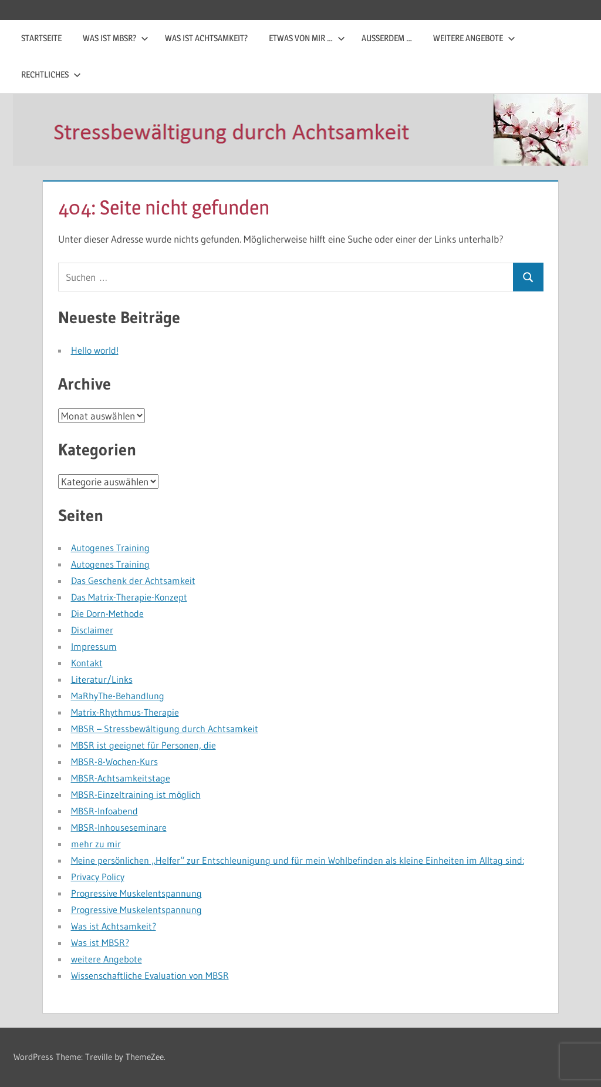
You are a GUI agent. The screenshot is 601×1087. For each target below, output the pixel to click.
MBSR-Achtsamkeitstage (120, 778)
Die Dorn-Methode (107, 613)
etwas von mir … (307, 37)
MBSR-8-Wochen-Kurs (114, 761)
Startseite (41, 37)
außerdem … (387, 37)
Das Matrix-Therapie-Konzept (129, 597)
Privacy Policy (97, 877)
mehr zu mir (96, 844)
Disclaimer (92, 630)
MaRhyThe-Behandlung (117, 696)
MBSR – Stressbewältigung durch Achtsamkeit (164, 728)
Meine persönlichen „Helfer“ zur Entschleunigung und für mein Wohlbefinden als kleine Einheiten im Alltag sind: (297, 860)
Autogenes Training (110, 547)
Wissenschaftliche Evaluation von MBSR (150, 975)
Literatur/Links (102, 679)
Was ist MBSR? (115, 37)
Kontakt (87, 663)
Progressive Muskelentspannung (136, 893)
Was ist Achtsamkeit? (206, 37)
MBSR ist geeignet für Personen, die (143, 745)
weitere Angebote (474, 37)
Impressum (94, 646)
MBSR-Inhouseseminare (119, 827)
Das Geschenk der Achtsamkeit (133, 580)
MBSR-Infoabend (104, 811)
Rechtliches (51, 74)
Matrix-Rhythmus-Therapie (125, 712)
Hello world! (95, 350)
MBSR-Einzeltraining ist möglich (136, 794)
